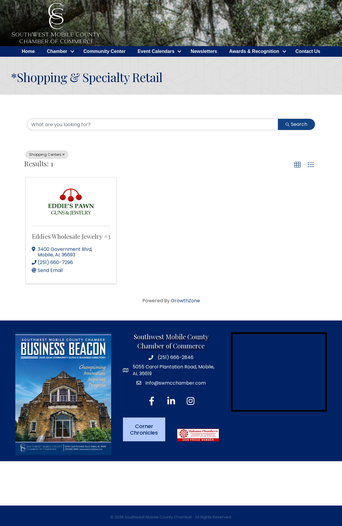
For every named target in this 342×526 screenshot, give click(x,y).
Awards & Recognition (254, 51)
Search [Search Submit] (296, 124)
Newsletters (204, 51)
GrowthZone (185, 300)
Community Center (105, 51)
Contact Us (308, 51)
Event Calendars (156, 51)
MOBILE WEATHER (171, 483)
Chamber (57, 51)
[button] (297, 165)
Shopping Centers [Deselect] (47, 154)
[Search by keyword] (152, 124)
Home (28, 51)
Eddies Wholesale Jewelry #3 (71, 236)
